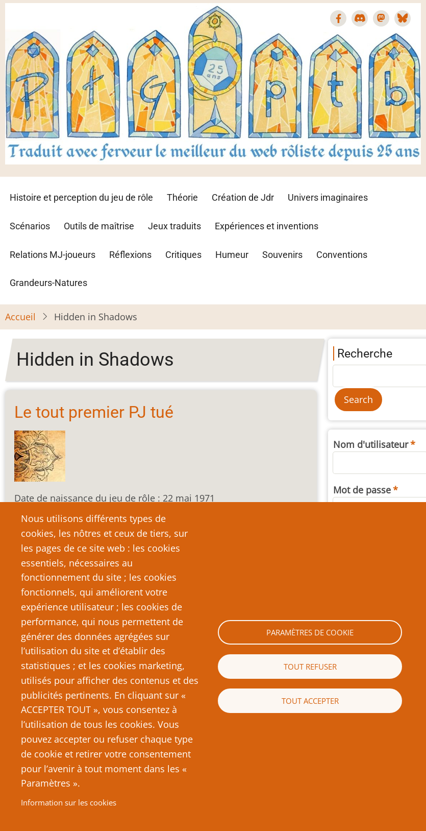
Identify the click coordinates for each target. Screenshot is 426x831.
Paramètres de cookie (310, 632)
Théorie (182, 197)
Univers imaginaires (328, 197)
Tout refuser (310, 666)
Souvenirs (282, 254)
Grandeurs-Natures (48, 282)
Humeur (231, 254)
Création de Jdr (243, 197)
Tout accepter (310, 701)
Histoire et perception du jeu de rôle (81, 197)
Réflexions (130, 254)
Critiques (183, 254)
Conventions (341, 254)
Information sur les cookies (68, 802)
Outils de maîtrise (99, 226)
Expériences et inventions (266, 226)
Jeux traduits (174, 226)
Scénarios (30, 226)
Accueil (20, 317)
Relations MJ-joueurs (52, 254)
